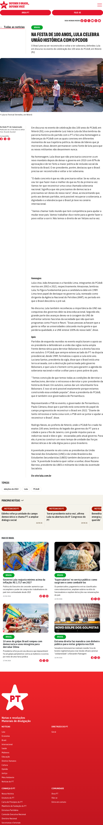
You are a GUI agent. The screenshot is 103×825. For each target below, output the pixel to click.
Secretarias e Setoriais (11, 823)
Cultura (5, 765)
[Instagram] (85, 20)
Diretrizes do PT (60, 727)
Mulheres (5, 753)
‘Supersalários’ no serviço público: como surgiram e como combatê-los (75, 581)
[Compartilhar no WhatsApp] (9, 139)
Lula (26, 489)
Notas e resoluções (13, 717)
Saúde (4, 748)
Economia (6, 736)
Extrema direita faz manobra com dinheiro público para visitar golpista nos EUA (77, 643)
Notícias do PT (11, 509)
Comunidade (58, 789)
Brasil (9, 575)
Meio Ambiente (8, 777)
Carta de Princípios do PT (12, 802)
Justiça (4, 773)
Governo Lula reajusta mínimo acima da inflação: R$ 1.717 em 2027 (24, 581)
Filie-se (77, 13)
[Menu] (99, 5)
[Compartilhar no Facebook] (1, 139)
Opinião (5, 769)
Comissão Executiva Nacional (14, 814)
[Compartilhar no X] (44, 596)
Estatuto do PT (8, 798)
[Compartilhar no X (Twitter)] (5, 139)
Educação (6, 757)
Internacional (7, 744)
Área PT (25, 13)
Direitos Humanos (9, 761)
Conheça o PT (8, 789)
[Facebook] (81, 20)
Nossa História (8, 794)
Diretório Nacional (9, 818)
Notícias (6, 727)
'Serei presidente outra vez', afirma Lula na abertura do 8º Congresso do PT (66, 516)
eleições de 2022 (11, 489)
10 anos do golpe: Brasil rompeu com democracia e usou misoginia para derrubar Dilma (22, 644)
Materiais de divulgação (16, 721)
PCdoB (36, 489)
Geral (54, 732)
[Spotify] (99, 20)
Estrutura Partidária (10, 810)
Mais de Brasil (8, 538)
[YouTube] (92, 20)
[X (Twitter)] (88, 20)
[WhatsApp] (95, 20)
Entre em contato (59, 802)
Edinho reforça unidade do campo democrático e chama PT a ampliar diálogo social (20, 516)
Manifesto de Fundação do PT (14, 806)
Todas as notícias (12, 26)
